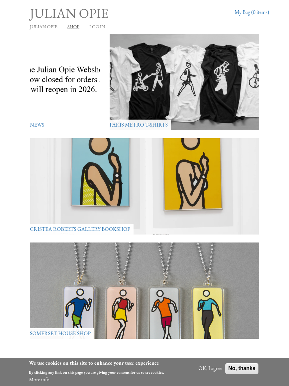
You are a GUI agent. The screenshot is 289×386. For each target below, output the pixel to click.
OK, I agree (210, 368)
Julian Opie (69, 13)
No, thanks (241, 368)
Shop (73, 27)
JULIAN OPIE (43, 27)
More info (39, 379)
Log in (97, 27)
